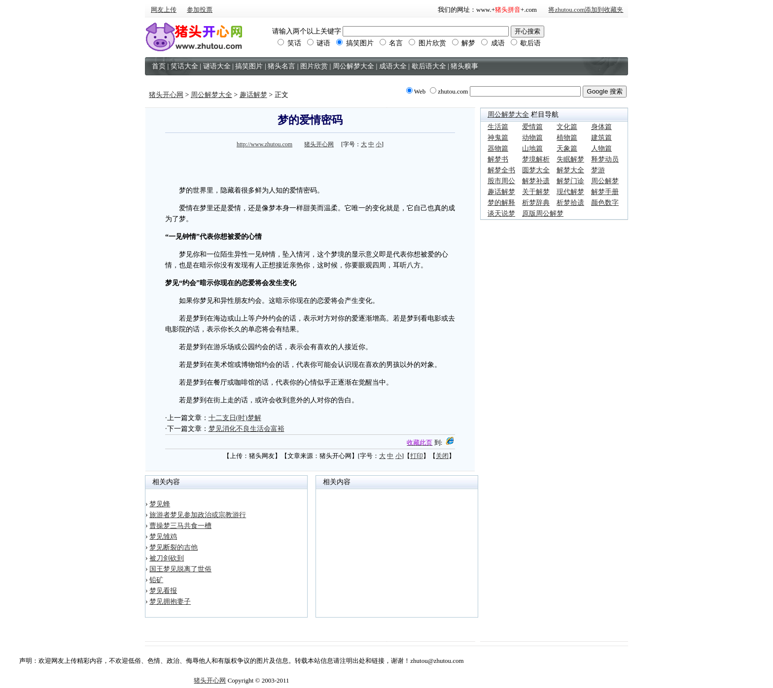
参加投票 (199, 9)
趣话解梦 (253, 94)
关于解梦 (536, 192)
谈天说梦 (501, 213)
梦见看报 (163, 590)
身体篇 (601, 127)
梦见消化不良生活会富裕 (246, 428)
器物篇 (498, 148)
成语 (493, 43)
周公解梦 (605, 181)
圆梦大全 (536, 170)
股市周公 (501, 181)
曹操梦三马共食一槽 (180, 525)
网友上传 (163, 9)
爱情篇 (532, 127)
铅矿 (156, 580)
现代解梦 (570, 192)
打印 (416, 455)
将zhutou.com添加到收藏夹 (585, 9)
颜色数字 (605, 202)
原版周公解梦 (542, 213)
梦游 (598, 170)
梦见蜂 (159, 504)
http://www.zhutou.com (264, 144)
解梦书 (498, 159)
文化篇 (567, 127)
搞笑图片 (355, 43)
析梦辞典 (536, 202)
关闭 (442, 455)
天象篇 (567, 148)
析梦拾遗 (570, 202)
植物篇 (567, 137)
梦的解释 (501, 202)
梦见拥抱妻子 (170, 601)
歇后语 (526, 43)
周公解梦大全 (211, 94)
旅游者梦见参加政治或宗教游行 (197, 515)
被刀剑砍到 (166, 558)
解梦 (464, 43)
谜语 (319, 43)
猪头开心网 (166, 94)
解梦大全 (570, 170)
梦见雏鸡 (163, 536)
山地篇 (532, 148)
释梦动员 (605, 159)
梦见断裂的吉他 (173, 547)
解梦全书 (501, 170)
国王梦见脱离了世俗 (180, 569)
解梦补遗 (536, 181)
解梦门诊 (570, 181)
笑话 (289, 43)
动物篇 (532, 137)
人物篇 (601, 148)
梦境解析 (536, 159)
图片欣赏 (427, 43)
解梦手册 (605, 192)
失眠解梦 (570, 159)
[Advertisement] (310, 165)
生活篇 (498, 127)
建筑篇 (601, 137)
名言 (391, 43)
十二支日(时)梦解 (235, 418)
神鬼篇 (498, 137)
